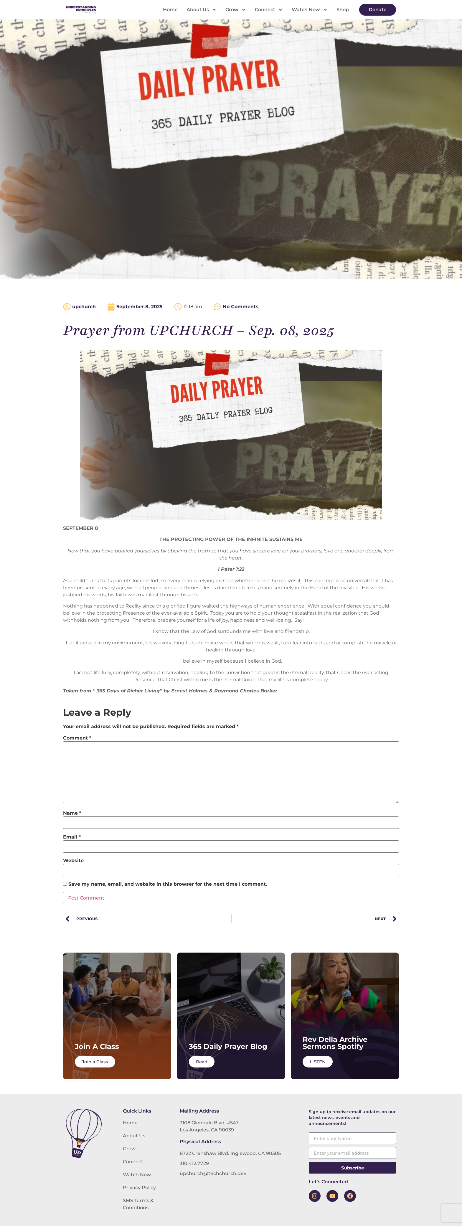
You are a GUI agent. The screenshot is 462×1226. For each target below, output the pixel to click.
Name (72, 813)
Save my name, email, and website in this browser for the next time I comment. (167, 884)
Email (72, 837)
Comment (77, 738)
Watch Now (310, 9)
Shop (342, 9)
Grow (235, 9)
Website (73, 860)
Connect (269, 9)
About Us (202, 9)
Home (170, 9)
